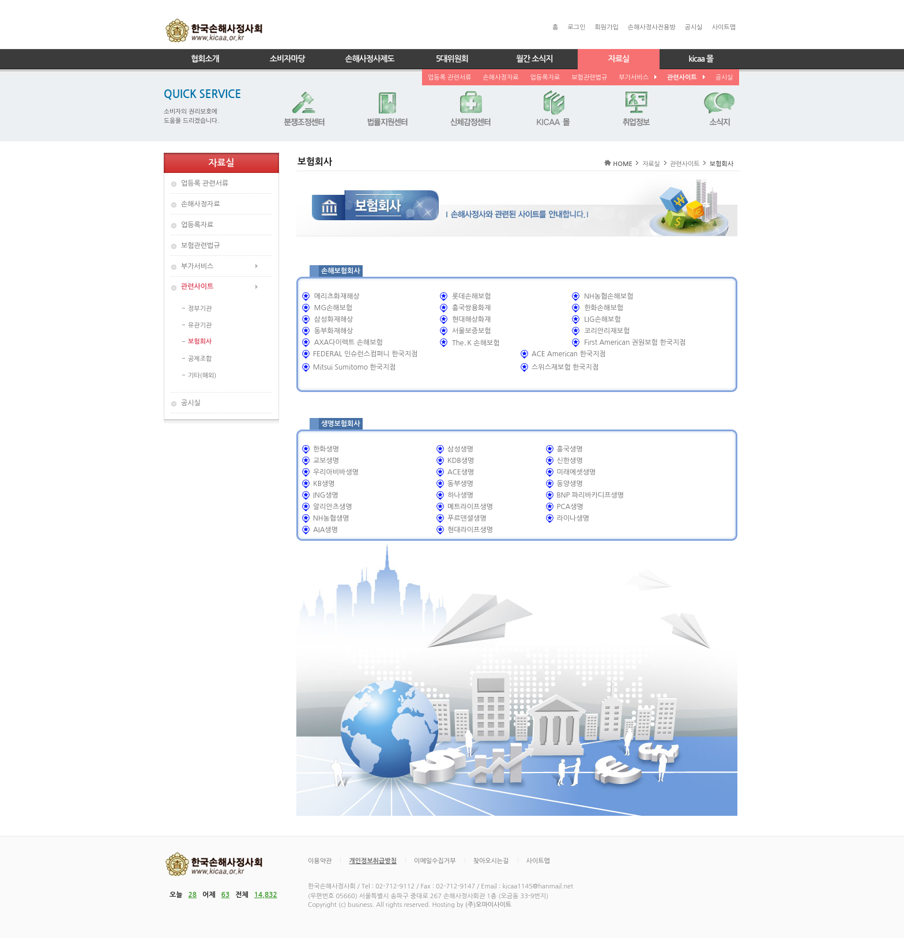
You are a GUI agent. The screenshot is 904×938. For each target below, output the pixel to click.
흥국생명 (570, 449)
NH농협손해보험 (608, 296)
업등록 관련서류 (449, 77)
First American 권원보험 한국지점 (634, 342)
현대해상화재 (471, 319)
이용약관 (320, 861)
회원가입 (606, 27)
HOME (622, 164)
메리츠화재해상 (337, 296)
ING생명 (325, 495)
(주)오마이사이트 (488, 905)
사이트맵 (724, 27)
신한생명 (570, 460)
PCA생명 (570, 506)
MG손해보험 (333, 307)
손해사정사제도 (369, 59)
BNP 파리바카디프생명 (590, 495)
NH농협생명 (331, 518)
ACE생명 (460, 472)
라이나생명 (573, 518)
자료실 (618, 59)
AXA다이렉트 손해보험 (348, 342)
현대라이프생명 (470, 529)
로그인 (576, 27)
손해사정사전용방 (652, 27)
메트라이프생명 (470, 506)
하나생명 (460, 495)
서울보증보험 (471, 330)
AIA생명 (325, 529)
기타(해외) (202, 375)
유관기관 (200, 325)
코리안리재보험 (607, 330)
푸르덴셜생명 (467, 518)
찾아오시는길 (491, 861)
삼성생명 (460, 449)
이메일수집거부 (434, 861)
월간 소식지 (534, 59)
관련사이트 (685, 77)
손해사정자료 (500, 77)
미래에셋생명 (576, 472)
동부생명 (460, 483)
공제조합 (200, 359)
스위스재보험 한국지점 (565, 367)
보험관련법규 (589, 77)
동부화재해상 (333, 330)
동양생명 (570, 483)
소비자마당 (287, 59)
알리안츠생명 (332, 506)
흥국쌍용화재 (471, 307)
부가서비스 (637, 77)
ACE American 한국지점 (569, 354)
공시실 (694, 27)
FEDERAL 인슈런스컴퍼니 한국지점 (365, 354)
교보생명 (326, 460)
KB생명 (324, 483)
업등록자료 (545, 77)
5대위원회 (452, 59)
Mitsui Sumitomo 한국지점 (354, 367)
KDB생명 (460, 460)
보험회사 (200, 341)
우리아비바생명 (336, 472)
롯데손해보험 (471, 296)
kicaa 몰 (700, 59)
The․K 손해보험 (476, 343)
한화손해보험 (603, 307)
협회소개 (205, 59)
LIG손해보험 (602, 319)
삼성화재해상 (333, 319)
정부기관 (200, 309)
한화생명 (326, 449)
